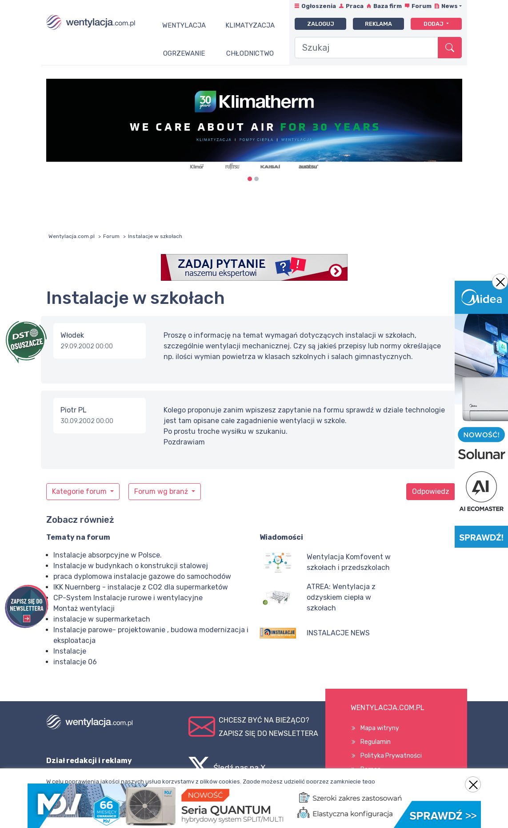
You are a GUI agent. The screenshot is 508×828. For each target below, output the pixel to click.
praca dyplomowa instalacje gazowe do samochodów (142, 576)
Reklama (378, 23)
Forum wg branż (162, 491)
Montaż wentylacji (84, 608)
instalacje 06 (75, 662)
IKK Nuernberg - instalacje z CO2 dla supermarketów (140, 587)
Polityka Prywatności (391, 755)
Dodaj (434, 23)
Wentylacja (184, 25)
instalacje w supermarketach (101, 619)
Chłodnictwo (250, 53)
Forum (422, 6)
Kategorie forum (80, 491)
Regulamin (375, 742)
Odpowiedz (430, 491)
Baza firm (387, 6)
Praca (355, 6)
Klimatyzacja (250, 25)
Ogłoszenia (318, 6)
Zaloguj (320, 23)
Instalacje (69, 651)
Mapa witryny (379, 728)
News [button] (449, 6)
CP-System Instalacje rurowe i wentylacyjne (128, 598)
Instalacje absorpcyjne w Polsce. (107, 555)
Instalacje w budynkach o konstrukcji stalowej (130, 565)
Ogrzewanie (184, 53)
